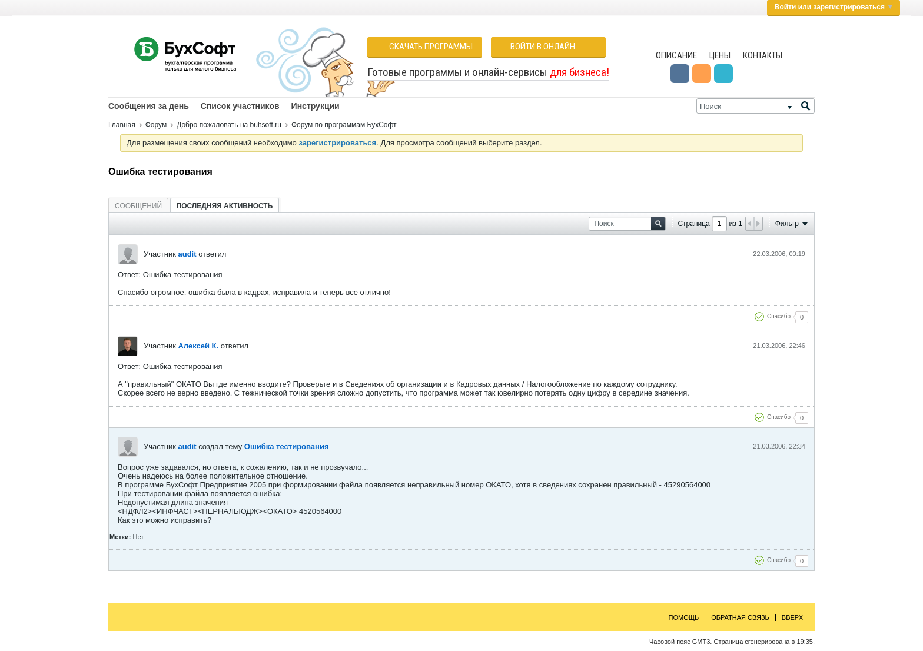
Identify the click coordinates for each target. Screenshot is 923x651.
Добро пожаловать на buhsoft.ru (229, 125)
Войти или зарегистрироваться (833, 7)
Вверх (792, 617)
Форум (156, 125)
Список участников (240, 106)
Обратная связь (740, 617)
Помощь (684, 617)
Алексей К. (198, 345)
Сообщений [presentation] (138, 206)
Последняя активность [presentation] (225, 206)
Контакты (762, 55)
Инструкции (315, 106)
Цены (720, 55)
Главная (121, 125)
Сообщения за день (148, 106)
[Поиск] (755, 106)
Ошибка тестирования (286, 446)
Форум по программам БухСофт (344, 125)
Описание (676, 55)
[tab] (138, 206)
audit (187, 254)
